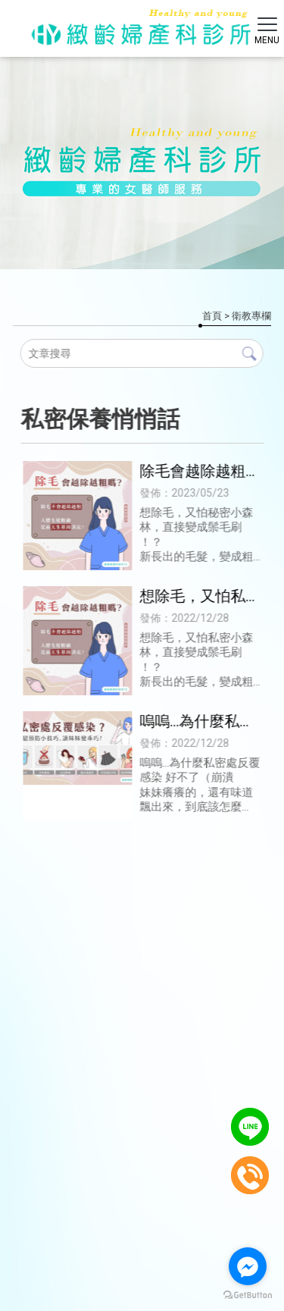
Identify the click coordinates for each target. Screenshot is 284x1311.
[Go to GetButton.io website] (247, 1295)
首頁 (212, 315)
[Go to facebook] (248, 1266)
